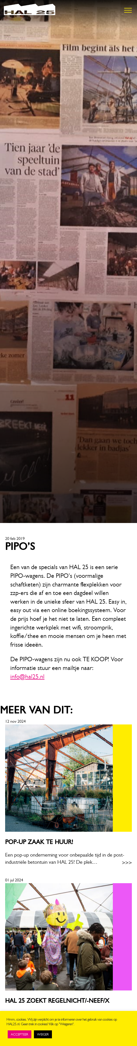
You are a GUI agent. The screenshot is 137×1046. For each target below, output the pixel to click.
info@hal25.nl (27, 676)
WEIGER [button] (43, 1034)
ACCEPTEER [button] (19, 1034)
